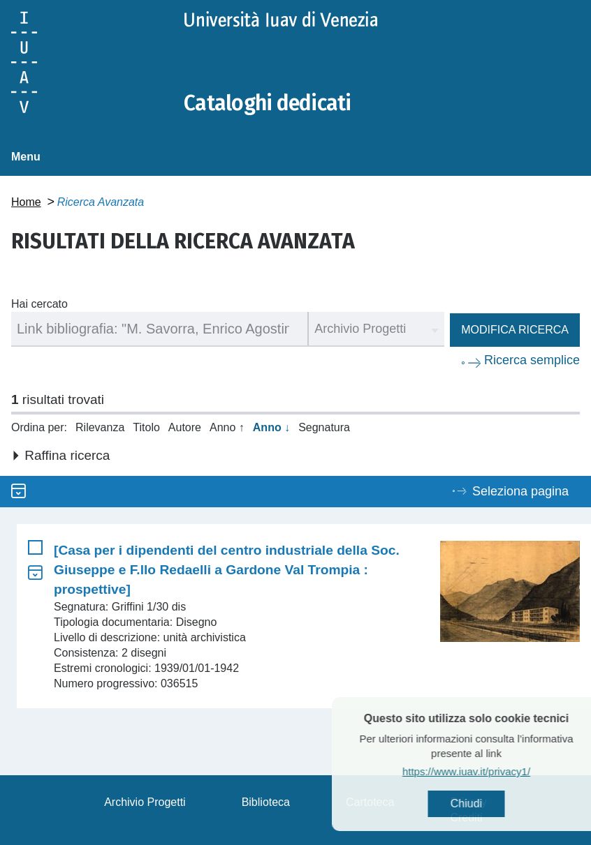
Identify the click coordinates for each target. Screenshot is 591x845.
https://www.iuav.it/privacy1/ (490, 771)
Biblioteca (266, 802)
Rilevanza (99, 427)
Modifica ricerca (515, 330)
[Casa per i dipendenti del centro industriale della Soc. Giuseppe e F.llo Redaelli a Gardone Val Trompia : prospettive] (227, 570)
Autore (184, 427)
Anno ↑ (227, 427)
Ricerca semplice (532, 360)
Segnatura (324, 427)
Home (26, 202)
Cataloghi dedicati (267, 103)
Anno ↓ (271, 427)
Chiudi (490, 803)
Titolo (146, 427)
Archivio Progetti (145, 802)
